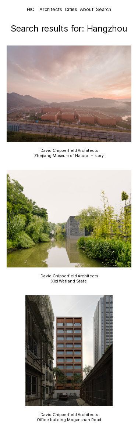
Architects (50, 9)
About (86, 9)
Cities (71, 9)
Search (103, 9)
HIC (31, 9)
